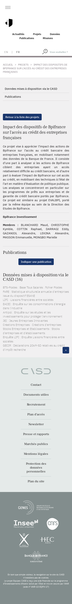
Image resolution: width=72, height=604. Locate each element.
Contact (36, 385)
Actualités (18, 34)
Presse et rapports (36, 434)
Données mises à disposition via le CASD (31, 89)
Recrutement (36, 404)
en (6, 52)
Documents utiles (36, 395)
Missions (48, 38)
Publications (26, 38)
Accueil (8, 64)
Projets (37, 34)
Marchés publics (36, 444)
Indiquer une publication (36, 262)
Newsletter (36, 424)
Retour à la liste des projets (22, 117)
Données (55, 34)
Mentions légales (36, 454)
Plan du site (36, 481)
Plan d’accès (36, 414)
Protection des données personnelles (36, 468)
